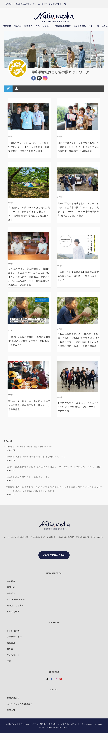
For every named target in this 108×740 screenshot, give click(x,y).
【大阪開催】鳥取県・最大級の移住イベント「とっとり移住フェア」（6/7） (36, 457)
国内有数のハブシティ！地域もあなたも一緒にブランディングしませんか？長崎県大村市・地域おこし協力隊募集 (78, 147)
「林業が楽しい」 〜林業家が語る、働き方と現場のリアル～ (29, 447)
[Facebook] (52, 679)
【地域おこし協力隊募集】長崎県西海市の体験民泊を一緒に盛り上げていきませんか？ (78, 276)
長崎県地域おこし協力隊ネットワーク (60, 72)
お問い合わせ (11, 724)
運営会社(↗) (54, 724)
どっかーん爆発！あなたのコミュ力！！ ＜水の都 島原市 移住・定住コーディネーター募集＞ (78, 406)
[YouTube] (61, 679)
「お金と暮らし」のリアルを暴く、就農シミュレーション (28, 477)
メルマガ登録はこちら (54, 555)
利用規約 (43, 724)
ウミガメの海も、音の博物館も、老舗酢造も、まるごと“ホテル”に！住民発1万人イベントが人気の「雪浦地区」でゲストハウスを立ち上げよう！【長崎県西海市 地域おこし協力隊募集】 (29, 276)
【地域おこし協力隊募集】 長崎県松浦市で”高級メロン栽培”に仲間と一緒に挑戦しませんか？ (29, 341)
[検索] (67, 4)
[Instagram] (56, 679)
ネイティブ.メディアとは (28, 724)
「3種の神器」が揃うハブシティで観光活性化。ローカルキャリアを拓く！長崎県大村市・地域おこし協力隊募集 (29, 147)
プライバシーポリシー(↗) (71, 724)
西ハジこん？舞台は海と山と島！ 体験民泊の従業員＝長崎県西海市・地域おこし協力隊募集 (29, 405)
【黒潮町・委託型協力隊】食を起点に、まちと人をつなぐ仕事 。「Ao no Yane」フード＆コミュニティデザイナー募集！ (54, 467)
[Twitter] (47, 679)
